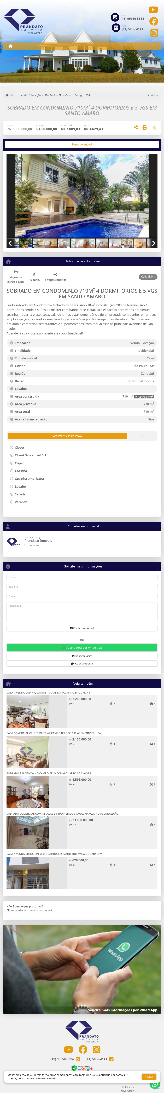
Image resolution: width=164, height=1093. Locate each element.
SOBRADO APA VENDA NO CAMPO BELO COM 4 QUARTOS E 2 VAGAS (49, 773)
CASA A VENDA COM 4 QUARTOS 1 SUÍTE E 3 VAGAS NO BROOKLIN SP (49, 692)
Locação (36, 95)
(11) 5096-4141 (132, 29)
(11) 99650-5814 (132, 18)
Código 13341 (83, 95)
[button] (18, 196)
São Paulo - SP (53, 95)
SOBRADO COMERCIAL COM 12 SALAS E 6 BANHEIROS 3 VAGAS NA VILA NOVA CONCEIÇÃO (62, 813)
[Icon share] (153, 9)
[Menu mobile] (11, 46)
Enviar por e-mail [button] (82, 628)
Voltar (153, 95)
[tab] (17, 144)
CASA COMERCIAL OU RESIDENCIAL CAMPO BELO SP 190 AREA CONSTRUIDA (54, 733)
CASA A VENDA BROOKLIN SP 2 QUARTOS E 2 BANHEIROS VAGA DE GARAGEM (54, 854)
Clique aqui (14, 910)
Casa (68, 95)
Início (11, 95)
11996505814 (32, 545)
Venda (23, 95)
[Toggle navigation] (153, 46)
